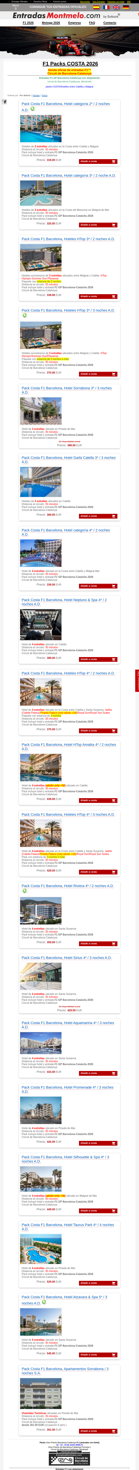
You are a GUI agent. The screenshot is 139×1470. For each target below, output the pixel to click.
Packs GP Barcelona (25, 1402)
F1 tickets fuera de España (29, 1301)
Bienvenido (85, 1)
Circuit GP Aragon (63, 1341)
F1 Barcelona (21, 1293)
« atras (119, 1218)
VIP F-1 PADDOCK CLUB (113, 1293)
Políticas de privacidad (98, 1441)
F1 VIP (17, 1305)
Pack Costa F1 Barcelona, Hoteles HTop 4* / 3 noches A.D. (36, 530)
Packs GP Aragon (23, 1398)
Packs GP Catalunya (25, 1406)
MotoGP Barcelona (64, 1293)
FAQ (92, 22)
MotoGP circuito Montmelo (68, 1305)
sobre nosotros (22, 1333)
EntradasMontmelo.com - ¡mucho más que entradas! (114, 1467)
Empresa (74, 22)
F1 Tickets (19, 1284)
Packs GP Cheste (23, 1410)
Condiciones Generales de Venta (57, 1441)
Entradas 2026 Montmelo (29, 1441)
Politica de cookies (119, 1441)
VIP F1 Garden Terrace (111, 1301)
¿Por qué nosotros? (80, 1446)
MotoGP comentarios (65, 1301)
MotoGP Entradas (63, 1284)
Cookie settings (62, 1459)
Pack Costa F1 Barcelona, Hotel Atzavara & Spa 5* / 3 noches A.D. (100, 777)
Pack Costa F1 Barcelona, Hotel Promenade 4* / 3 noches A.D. (36, 695)
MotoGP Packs (61, 1288)
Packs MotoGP (22, 1386)
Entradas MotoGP (108, 1341)
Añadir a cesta (37, 167)
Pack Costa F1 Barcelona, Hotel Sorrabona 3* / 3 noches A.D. (36, 280)
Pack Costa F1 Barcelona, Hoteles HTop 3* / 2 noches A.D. (36, 188)
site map (96, 1446)
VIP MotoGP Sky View (111, 1317)
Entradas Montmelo (109, 1333)
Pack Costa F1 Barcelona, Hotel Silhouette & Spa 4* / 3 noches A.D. (98, 697)
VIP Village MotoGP (109, 1297)
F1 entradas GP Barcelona (28, 1317)
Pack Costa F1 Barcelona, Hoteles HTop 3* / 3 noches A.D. (98, 188)
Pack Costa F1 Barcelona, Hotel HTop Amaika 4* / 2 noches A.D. (98, 441)
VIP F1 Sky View (108, 1305)
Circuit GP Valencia (64, 1345)
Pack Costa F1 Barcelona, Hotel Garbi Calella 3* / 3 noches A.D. (98, 280)
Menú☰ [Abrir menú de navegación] (15, 7)
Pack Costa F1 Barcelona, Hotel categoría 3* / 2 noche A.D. (98, 106)
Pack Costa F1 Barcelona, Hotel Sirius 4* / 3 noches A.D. (36, 620)
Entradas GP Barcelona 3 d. (114, 1349)
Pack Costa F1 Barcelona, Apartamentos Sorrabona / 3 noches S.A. (64, 866)
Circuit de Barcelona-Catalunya (71, 1333)
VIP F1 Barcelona (108, 1284)
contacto (109, 22)
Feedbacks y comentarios (28, 1349)
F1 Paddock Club (23, 1309)
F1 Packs (18, 1288)
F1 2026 (28, 22)
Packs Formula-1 (23, 1381)
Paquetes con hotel (115, 1)
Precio (44, 95)
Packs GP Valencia (24, 1418)
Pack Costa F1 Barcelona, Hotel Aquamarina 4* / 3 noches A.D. (98, 620)
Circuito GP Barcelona (66, 1337)
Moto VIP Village (62, 1317)
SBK (129, 1)
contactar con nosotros (26, 1337)
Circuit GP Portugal (64, 1353)
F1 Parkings (20, 1297)
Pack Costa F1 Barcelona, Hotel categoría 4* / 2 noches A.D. (36, 360)
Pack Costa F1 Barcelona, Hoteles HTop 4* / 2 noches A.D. (36, 441)
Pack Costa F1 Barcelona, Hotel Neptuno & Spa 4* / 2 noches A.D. (100, 360)
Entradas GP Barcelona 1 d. (114, 1345)
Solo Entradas (99, 1)
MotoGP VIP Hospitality (66, 1313)
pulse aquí (77, 1189)
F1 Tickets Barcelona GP (112, 1362)
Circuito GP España (64, 1349)
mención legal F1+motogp (57, 1446)
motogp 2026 (51, 22)
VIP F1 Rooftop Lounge (111, 1309)
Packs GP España (24, 1414)
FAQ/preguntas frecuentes (28, 1341)
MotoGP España (62, 1297)
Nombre (36, 95)
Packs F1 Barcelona (25, 1390)
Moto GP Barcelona (64, 1309)
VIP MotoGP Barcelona (111, 1288)
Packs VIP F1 (21, 1394)
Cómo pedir (20, 1345)
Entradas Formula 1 (109, 1337)
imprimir (128, 1218)
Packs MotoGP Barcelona (28, 1427)
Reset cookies (77, 1459)
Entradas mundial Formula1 (114, 1353)
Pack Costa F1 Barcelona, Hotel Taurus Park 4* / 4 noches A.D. (36, 777)
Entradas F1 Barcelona (111, 1357)
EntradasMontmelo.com (28, 1467)
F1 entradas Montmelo (26, 1313)
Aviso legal (80, 1441)
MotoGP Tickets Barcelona (113, 1366)
